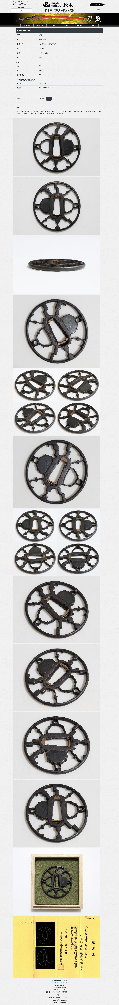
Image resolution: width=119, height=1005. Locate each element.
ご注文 (92, 25)
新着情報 (40, 25)
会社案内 (27, 25)
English (97, 9)
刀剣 (53, 25)
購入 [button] (49, 99)
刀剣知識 (79, 25)
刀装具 (66, 25)
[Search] (21, 10)
